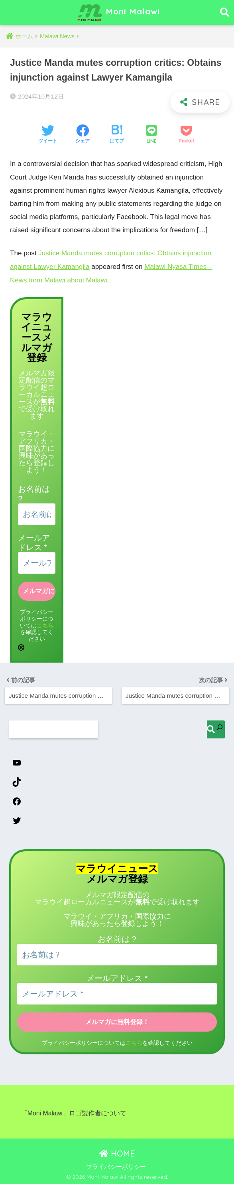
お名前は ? (117, 938)
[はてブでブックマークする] (117, 135)
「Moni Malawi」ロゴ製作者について (73, 1112)
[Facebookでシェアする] (82, 135)
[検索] (216, 728)
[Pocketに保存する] (186, 135)
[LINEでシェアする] (151, 135)
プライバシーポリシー (116, 1166)
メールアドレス (117, 977)
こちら (45, 624)
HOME (117, 1152)
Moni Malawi (118, 12)
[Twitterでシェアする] (47, 135)
